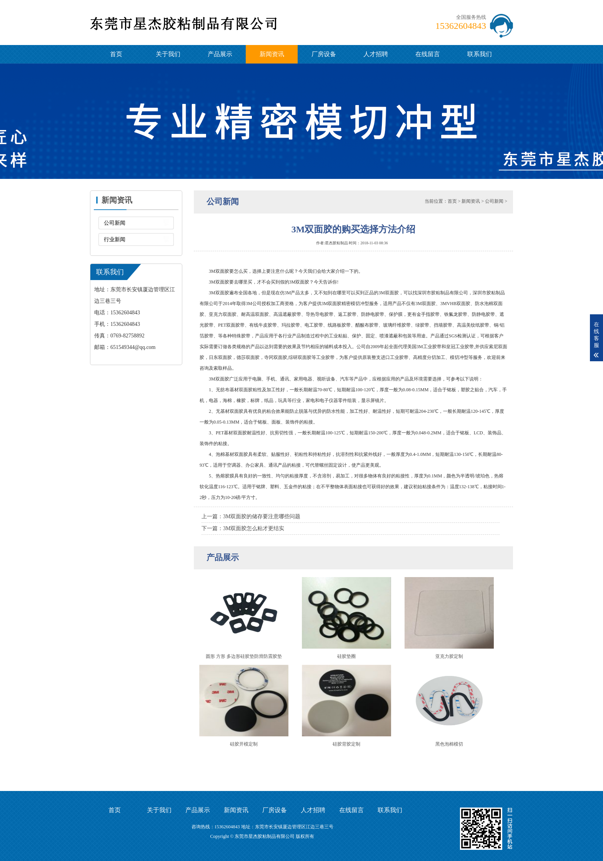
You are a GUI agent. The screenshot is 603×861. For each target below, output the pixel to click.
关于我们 (168, 54)
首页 (116, 54)
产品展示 (220, 54)
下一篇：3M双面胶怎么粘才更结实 (243, 528)
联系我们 (479, 54)
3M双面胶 (219, 292)
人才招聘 (375, 54)
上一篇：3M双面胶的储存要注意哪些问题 (251, 516)
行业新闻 (114, 239)
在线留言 (427, 54)
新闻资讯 (272, 54)
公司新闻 (114, 223)
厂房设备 (323, 54)
